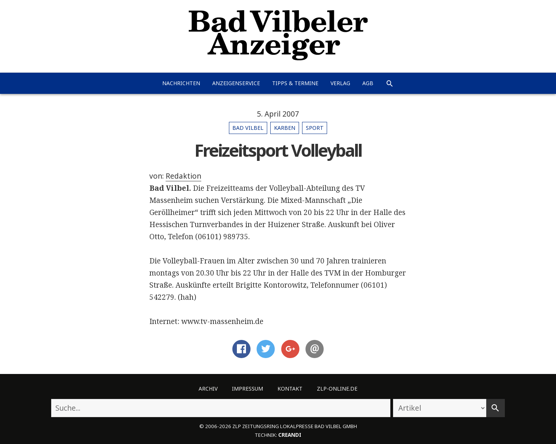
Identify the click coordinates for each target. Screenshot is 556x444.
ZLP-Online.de (337, 388)
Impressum (247, 388)
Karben (284, 127)
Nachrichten (181, 83)
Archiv (208, 388)
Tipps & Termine (295, 83)
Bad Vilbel (247, 127)
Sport (315, 127)
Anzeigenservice (236, 83)
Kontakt (289, 388)
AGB (367, 83)
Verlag (340, 83)
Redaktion (183, 176)
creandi (289, 435)
